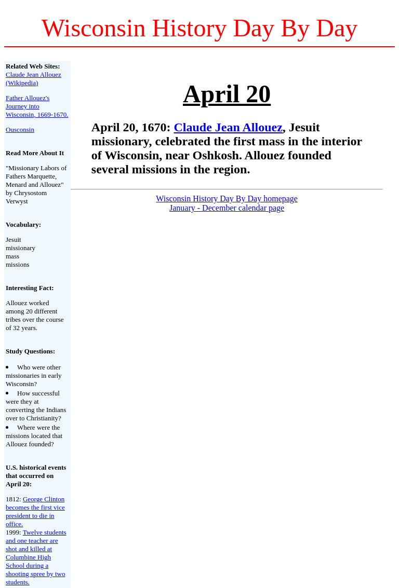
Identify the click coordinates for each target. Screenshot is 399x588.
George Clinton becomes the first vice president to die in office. (35, 511)
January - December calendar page (226, 207)
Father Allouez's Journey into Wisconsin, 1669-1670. (37, 106)
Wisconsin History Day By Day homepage (227, 198)
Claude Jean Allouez (228, 127)
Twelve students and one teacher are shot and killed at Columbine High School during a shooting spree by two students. (36, 557)
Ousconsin (20, 129)
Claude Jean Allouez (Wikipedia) (33, 79)
